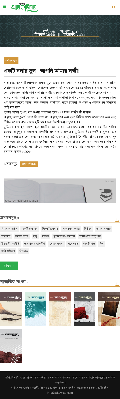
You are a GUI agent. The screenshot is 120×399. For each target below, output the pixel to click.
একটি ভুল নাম (30, 229)
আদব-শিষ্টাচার (29, 164)
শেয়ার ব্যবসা (56, 244)
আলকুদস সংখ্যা (71, 229)
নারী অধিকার (8, 251)
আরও (9, 266)
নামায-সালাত (103, 229)
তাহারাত (5, 236)
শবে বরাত (73, 244)
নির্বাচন (88, 229)
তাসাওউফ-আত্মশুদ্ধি (90, 236)
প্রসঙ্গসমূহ (9, 217)
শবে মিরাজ (89, 244)
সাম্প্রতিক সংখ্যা (14, 281)
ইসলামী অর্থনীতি (10, 244)
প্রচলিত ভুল (11, 60)
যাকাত (45, 236)
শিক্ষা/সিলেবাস (50, 229)
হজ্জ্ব (35, 236)
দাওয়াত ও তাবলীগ (34, 244)
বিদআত (24, 251)
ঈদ (101, 244)
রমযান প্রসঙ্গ (21, 236)
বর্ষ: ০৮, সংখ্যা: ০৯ (60, 31)
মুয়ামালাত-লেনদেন (64, 236)
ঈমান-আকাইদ (9, 229)
